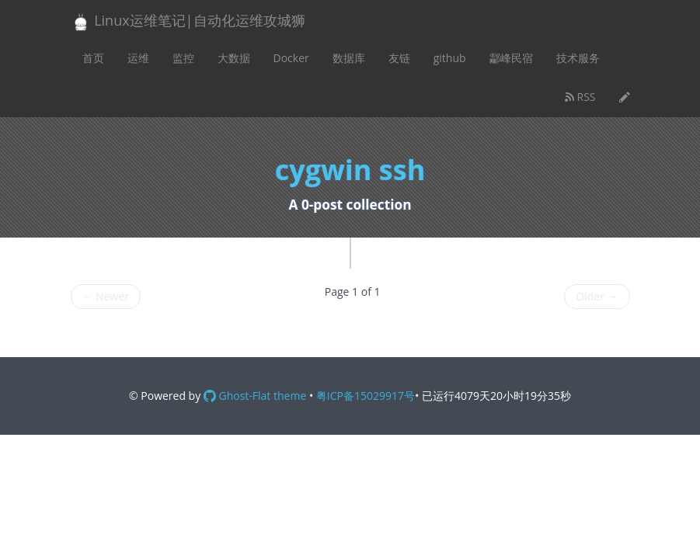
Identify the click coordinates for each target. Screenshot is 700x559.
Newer (105, 296)
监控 (183, 57)
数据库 (349, 57)
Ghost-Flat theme (255, 395)
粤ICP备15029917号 (365, 395)
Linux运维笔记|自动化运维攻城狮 (188, 21)
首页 (93, 57)
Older (597, 296)
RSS (580, 96)
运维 (138, 57)
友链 (399, 57)
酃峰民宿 (511, 57)
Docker (291, 57)
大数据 (234, 57)
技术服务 (578, 57)
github (450, 57)
